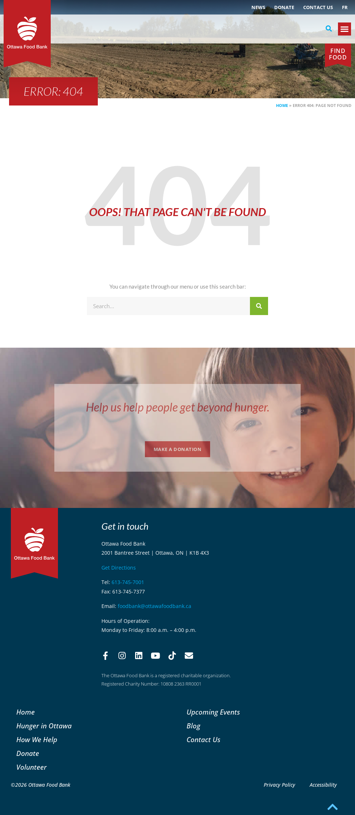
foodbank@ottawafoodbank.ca (154, 606)
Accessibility (323, 784)
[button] (328, 28)
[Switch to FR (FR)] (345, 7)
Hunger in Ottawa (44, 726)
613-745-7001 (128, 582)
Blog (193, 726)
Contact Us (318, 7)
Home (282, 105)
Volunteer (31, 767)
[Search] (259, 306)
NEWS (258, 7)
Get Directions (118, 567)
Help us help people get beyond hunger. (178, 407)
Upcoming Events (213, 712)
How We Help (36, 739)
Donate (284, 7)
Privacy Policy (279, 784)
